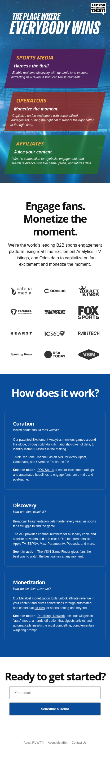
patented (25, 439)
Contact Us (79, 742)
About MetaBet (57, 742)
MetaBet (25, 598)
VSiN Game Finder (57, 552)
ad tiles (39, 608)
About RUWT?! (33, 742)
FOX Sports (45, 470)
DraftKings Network (51, 616)
